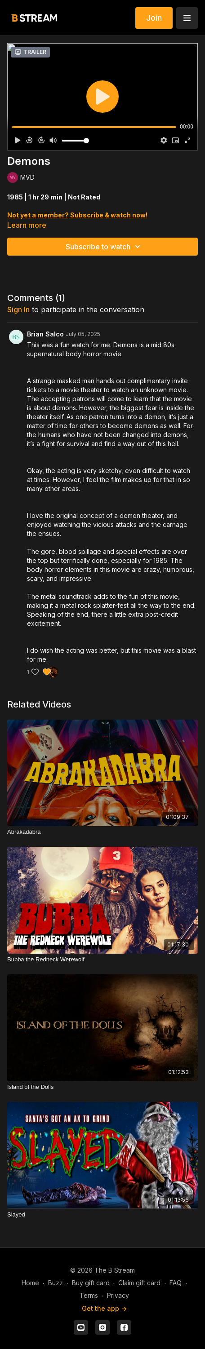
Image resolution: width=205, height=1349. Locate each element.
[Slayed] (102, 1214)
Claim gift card (139, 1283)
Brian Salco (45, 334)
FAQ (175, 1283)
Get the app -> (104, 1308)
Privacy (118, 1295)
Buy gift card (91, 1283)
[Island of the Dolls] (102, 1087)
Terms (89, 1295)
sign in (18, 309)
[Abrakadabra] (102, 831)
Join (154, 17)
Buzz (55, 1283)
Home (30, 1283)
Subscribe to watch (104, 246)
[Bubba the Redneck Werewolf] (102, 959)
